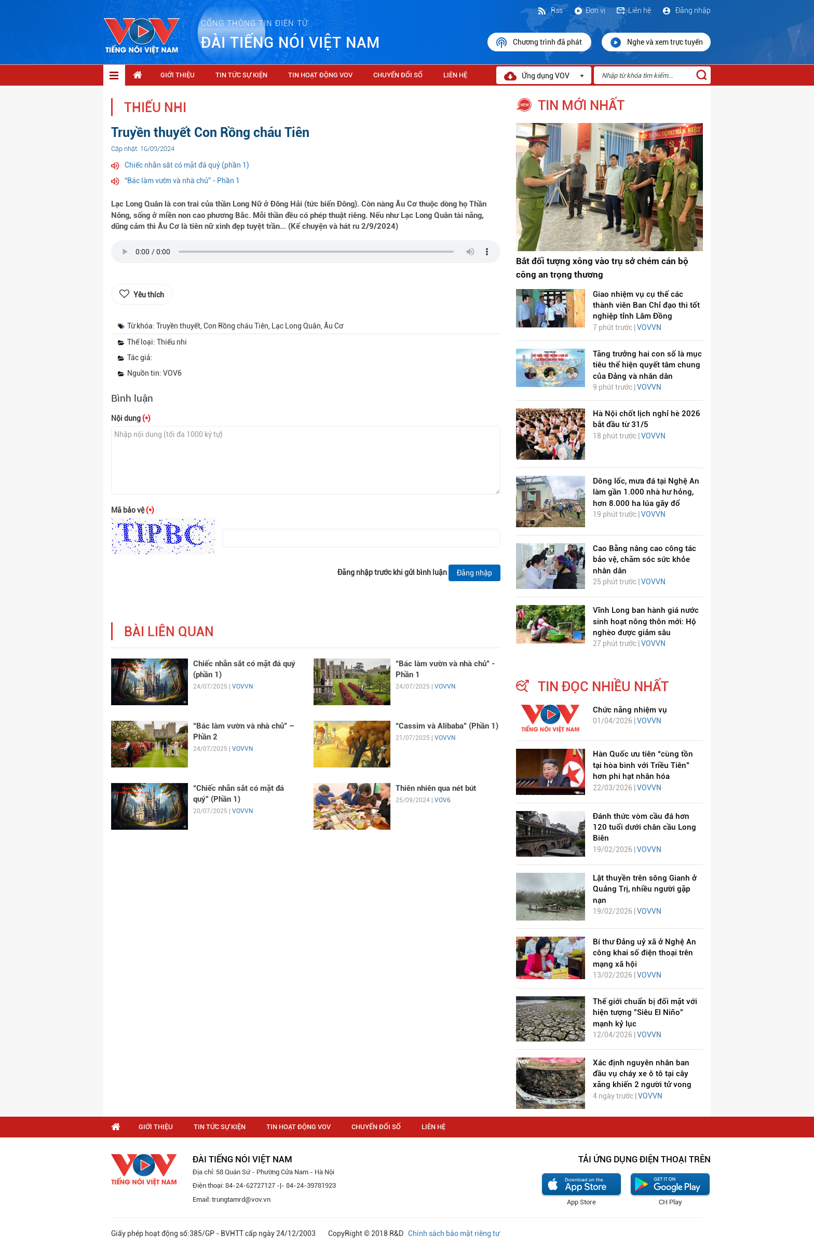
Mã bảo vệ (132, 510)
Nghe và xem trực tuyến (656, 42)
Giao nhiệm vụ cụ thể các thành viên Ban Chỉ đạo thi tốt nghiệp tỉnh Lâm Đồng (646, 305)
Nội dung (131, 418)
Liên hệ (633, 10)
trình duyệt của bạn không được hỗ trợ (305, 254)
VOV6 (443, 800)
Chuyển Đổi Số (398, 75)
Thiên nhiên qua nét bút (436, 788)
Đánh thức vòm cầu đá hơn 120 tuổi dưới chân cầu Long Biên (644, 827)
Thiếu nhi (155, 107)
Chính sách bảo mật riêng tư (453, 1233)
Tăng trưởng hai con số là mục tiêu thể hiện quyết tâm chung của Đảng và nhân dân (647, 365)
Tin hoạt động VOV (320, 75)
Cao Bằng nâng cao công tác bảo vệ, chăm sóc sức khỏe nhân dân (644, 559)
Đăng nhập (686, 10)
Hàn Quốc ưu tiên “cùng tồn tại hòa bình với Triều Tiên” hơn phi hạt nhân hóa (643, 765)
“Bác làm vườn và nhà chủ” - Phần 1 (182, 180)
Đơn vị (589, 10)
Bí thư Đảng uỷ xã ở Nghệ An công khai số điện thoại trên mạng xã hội (644, 953)
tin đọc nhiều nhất (603, 686)
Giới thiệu (177, 75)
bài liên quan (169, 631)
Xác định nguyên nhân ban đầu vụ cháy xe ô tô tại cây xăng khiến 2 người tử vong (642, 1074)
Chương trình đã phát (539, 42)
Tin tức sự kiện (241, 75)
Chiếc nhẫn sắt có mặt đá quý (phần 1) (187, 165)
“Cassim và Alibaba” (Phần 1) (447, 726)
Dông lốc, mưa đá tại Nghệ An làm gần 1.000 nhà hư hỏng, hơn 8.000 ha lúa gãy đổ (646, 492)
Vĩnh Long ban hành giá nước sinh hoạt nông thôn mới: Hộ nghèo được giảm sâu (646, 621)
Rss (550, 10)
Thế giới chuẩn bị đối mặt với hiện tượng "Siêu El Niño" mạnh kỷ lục (645, 1012)
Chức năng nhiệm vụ (630, 710)
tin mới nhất (581, 105)
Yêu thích (148, 295)
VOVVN (242, 686)
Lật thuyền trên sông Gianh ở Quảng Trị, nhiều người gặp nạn (645, 889)
